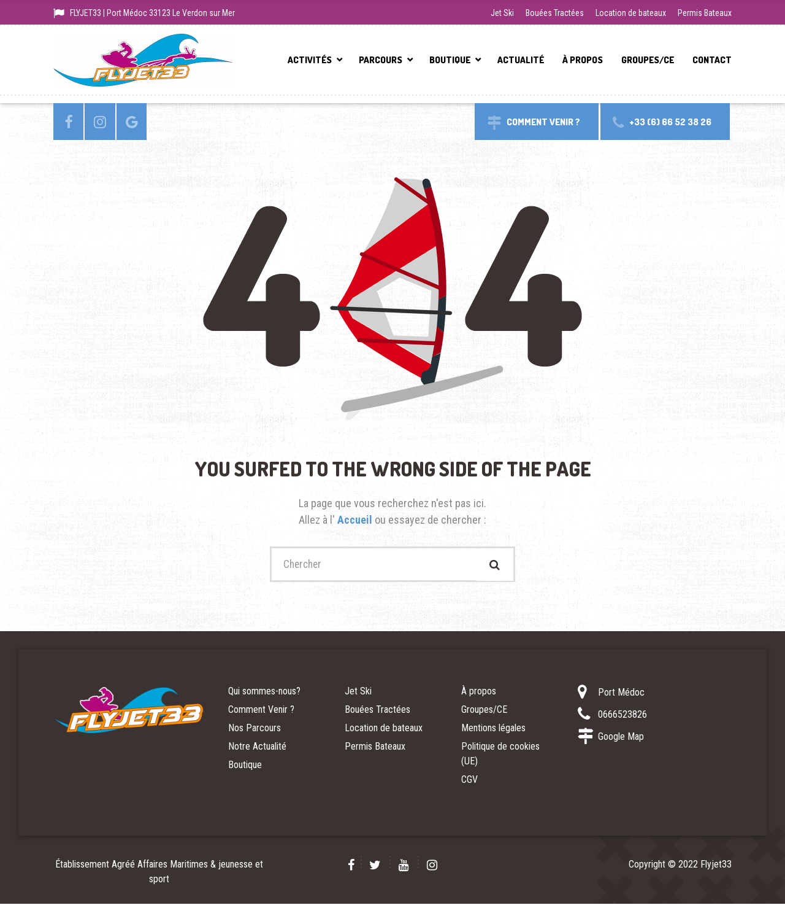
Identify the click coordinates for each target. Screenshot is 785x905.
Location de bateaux (630, 13)
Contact (712, 60)
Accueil (356, 519)
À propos (582, 60)
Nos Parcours (254, 729)
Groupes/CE (647, 60)
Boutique (449, 60)
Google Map (621, 738)
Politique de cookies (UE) (500, 755)
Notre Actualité (257, 747)
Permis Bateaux (705, 13)
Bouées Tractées (555, 13)
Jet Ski (502, 13)
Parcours (380, 60)
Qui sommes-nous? (264, 692)
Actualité (520, 60)
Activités (310, 60)
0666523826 (622, 715)
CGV (469, 781)
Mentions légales (493, 729)
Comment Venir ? (261, 711)
